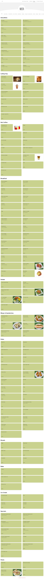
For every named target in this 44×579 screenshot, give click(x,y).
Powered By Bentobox (22, 577)
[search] (2, 14)
